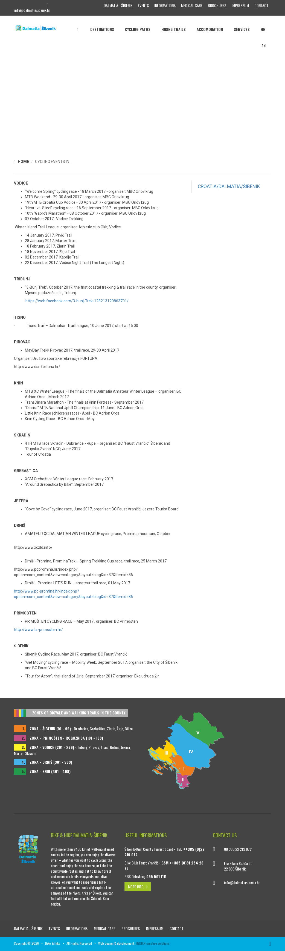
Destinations (102, 29)
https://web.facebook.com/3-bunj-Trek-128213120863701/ (77, 301)
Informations (165, 5)
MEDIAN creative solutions (153, 943)
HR (263, 29)
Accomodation (210, 29)
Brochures (217, 5)
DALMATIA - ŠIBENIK (118, 5)
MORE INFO (137, 886)
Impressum (240, 5)
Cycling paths (137, 29)
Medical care (191, 5)
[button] (280, 92)
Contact (261, 5)
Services (242, 29)
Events (143, 5)
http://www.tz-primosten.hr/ (38, 629)
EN (263, 45)
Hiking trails (173, 29)
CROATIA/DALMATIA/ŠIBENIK (229, 186)
